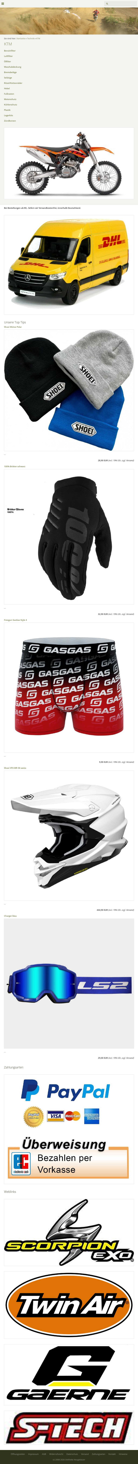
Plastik (7, 110)
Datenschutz (72, 1454)
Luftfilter (8, 56)
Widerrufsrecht (56, 1454)
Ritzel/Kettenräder (13, 83)
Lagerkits (8, 115)
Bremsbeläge (10, 72)
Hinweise (123, 1454)
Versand (85, 1454)
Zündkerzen (10, 120)
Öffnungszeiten (18, 1454)
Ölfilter (7, 61)
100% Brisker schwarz (14, 466)
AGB (44, 1454)
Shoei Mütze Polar (13, 327)
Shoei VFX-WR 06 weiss (15, 768)
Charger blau (10, 916)
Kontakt (112, 1454)
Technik (30, 38)
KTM (38, 38)
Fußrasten (9, 93)
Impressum (33, 1454)
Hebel (7, 88)
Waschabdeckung (12, 66)
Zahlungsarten (98, 1454)
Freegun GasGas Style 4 (15, 620)
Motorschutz (10, 99)
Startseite (20, 38)
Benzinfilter (9, 50)
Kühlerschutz (10, 104)
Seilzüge (8, 77)
